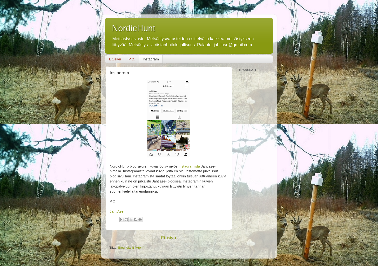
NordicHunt (133, 28)
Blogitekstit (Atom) (131, 247)
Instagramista (189, 166)
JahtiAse (116, 211)
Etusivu (115, 59)
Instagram (151, 59)
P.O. (131, 59)
